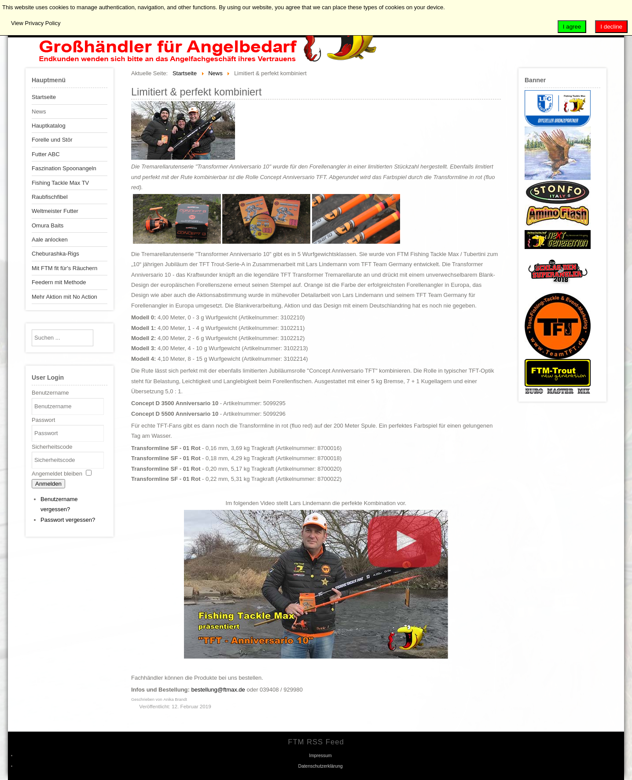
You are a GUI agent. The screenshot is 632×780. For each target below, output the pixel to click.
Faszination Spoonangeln (64, 168)
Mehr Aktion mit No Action (64, 296)
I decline (611, 26)
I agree (572, 26)
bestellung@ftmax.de (218, 689)
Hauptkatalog (49, 125)
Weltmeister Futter (55, 211)
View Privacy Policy (35, 23)
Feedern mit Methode (59, 282)
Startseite (44, 97)
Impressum (320, 755)
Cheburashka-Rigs (55, 253)
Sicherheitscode (52, 446)
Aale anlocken (50, 239)
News (39, 111)
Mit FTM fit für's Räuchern (64, 268)
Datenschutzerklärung (320, 766)
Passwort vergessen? (67, 519)
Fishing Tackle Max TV (60, 182)
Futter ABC (46, 154)
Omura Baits (47, 225)
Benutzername (50, 392)
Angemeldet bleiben (57, 473)
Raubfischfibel (50, 197)
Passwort (43, 420)
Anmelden (48, 483)
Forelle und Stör (52, 139)
